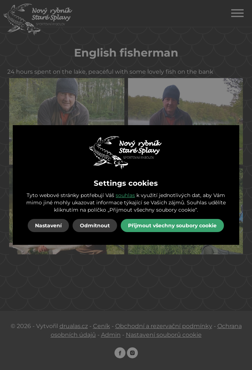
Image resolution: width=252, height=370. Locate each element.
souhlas (125, 195)
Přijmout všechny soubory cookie (172, 225)
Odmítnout (95, 225)
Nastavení (48, 225)
